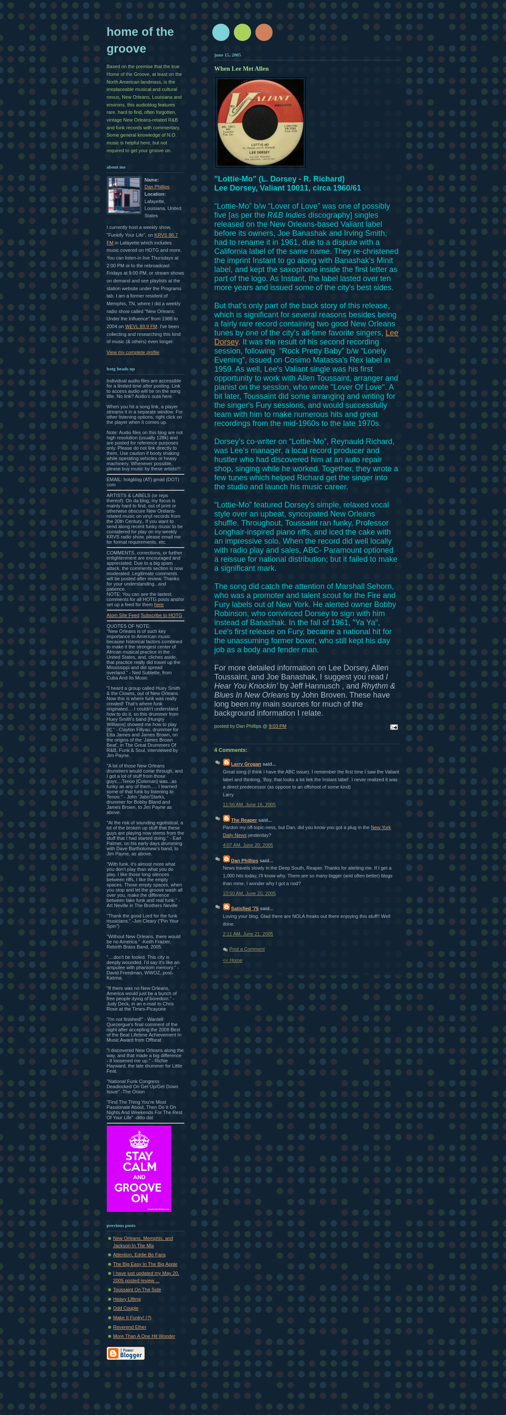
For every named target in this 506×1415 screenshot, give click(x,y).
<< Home (232, 960)
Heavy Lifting (127, 1299)
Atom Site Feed (123, 615)
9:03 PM (277, 726)
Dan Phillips (157, 186)
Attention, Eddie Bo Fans (139, 1254)
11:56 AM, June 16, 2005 (249, 804)
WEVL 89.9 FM (141, 326)
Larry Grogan (246, 764)
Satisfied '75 (245, 908)
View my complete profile (133, 352)
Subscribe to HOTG (161, 615)
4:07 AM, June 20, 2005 (248, 845)
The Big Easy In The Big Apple (145, 1264)
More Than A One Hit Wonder (144, 1336)
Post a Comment (247, 949)
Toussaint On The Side (137, 1289)
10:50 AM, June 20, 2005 (249, 893)
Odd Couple (126, 1308)
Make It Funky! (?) (132, 1317)
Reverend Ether (129, 1327)
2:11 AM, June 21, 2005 (248, 933)
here (159, 604)
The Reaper (244, 820)
